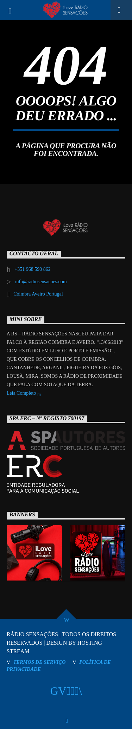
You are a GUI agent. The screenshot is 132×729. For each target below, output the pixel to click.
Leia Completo (24, 393)
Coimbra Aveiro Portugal (38, 294)
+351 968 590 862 (32, 269)
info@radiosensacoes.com (41, 281)
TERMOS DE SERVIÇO (39, 662)
